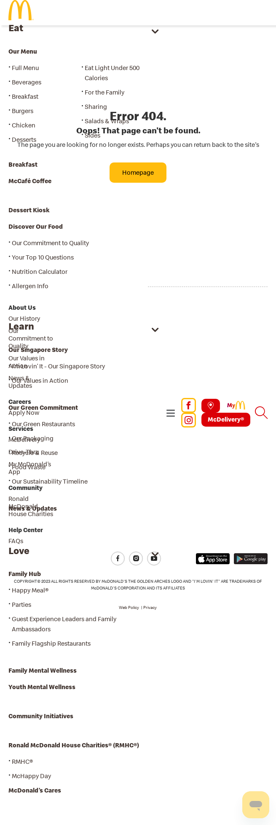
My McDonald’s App (29, 468)
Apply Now (23, 412)
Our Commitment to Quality (30, 338)
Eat (15, 28)
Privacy (150, 607)
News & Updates (20, 382)
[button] (170, 413)
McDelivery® (226, 419)
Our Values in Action (26, 362)
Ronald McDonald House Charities (30, 506)
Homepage (138, 172)
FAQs (15, 541)
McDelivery (24, 439)
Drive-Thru (23, 452)
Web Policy (129, 607)
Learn (21, 326)
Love (18, 550)
